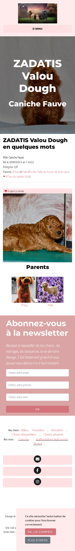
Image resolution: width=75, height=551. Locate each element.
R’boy (16, 172)
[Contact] (37, 460)
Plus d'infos (38, 540)
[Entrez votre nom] (37, 397)
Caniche (23, 439)
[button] (8, 227)
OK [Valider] (37, 409)
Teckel (37, 443)
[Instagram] (37, 482)
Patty (25, 172)
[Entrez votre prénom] (37, 385)
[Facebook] (37, 471)
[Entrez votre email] (37, 373)
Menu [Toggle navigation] (37, 28)
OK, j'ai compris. (40, 532)
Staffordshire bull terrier (52, 439)
